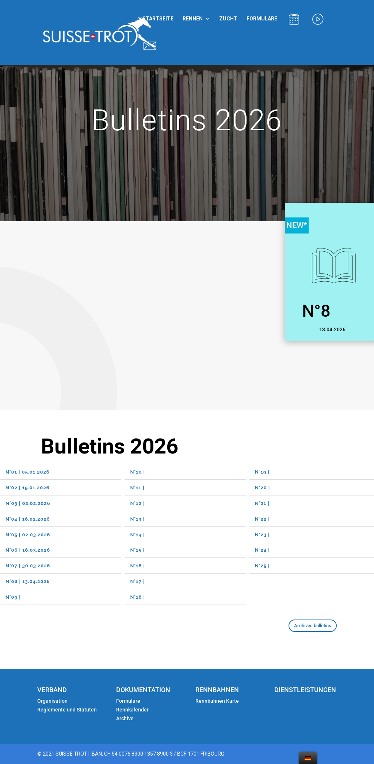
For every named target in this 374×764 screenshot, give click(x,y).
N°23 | (263, 534)
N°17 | (138, 581)
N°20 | (262, 487)
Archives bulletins (312, 625)
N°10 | (138, 472)
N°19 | (263, 472)
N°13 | (138, 519)
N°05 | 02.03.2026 (27, 534)
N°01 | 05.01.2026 (27, 472)
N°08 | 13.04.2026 (28, 581)
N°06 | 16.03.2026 (27, 550)
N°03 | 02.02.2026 (27, 503)
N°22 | (263, 519)
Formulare (128, 701)
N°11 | (138, 487)
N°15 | (138, 550)
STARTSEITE (157, 19)
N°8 (316, 311)
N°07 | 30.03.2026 (27, 565)
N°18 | (138, 597)
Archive (125, 718)
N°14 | (138, 534)
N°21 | (263, 503)
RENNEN (193, 19)
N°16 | (138, 565)
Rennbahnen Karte (217, 701)
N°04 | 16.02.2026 (27, 519)
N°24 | (263, 550)
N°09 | (13, 597)
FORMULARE (262, 19)
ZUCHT (228, 19)
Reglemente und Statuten (67, 710)
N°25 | (263, 565)
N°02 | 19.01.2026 (27, 487)
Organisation (52, 701)
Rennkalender (132, 710)
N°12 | (138, 503)
